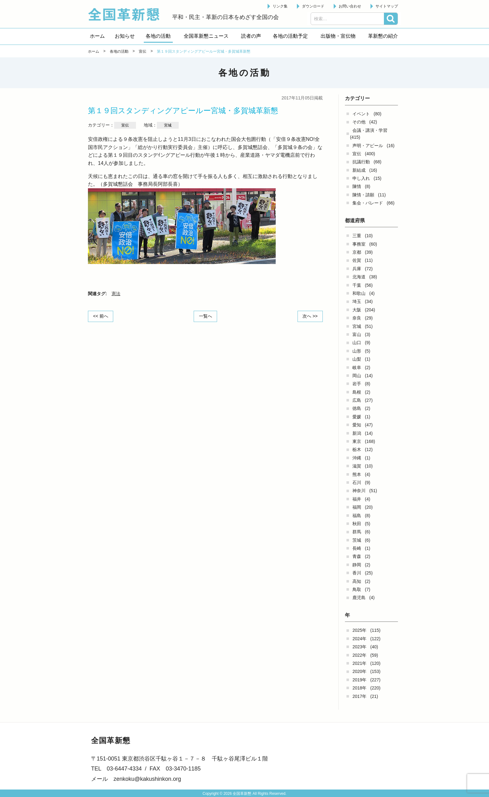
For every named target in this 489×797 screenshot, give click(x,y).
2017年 (359, 696)
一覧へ (205, 316)
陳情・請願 (363, 194)
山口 (356, 342)
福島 (356, 515)
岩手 (356, 383)
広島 (356, 400)
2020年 (359, 671)
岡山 (356, 375)
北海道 (359, 276)
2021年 (359, 663)
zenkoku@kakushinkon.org (147, 779)
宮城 (356, 326)
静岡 (356, 564)
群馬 (356, 531)
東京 (356, 441)
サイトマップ (386, 6)
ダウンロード (313, 6)
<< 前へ (100, 316)
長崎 (356, 548)
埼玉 (356, 301)
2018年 (359, 687)
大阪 (356, 309)
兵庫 (356, 268)
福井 (356, 499)
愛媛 (356, 416)
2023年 (359, 646)
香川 (356, 572)
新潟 (356, 433)
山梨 (356, 359)
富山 (356, 334)
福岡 (356, 507)
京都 (356, 252)
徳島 (356, 408)
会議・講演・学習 (369, 130)
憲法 (116, 293)
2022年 (359, 655)
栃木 (356, 449)
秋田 (356, 523)
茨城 (356, 540)
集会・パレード (367, 202)
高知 (356, 581)
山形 (356, 350)
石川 (356, 482)
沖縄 (356, 457)
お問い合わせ (350, 6)
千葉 (356, 285)
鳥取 (356, 589)
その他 (359, 121)
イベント (361, 113)
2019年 (359, 679)
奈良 (356, 317)
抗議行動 (361, 161)
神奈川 (359, 490)
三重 (356, 235)
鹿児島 (359, 597)
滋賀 (356, 465)
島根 (356, 392)
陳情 (356, 186)
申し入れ (361, 178)
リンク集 (280, 6)
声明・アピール (367, 145)
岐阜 (356, 367)
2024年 (359, 638)
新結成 (359, 170)
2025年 (359, 630)
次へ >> (310, 316)
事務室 (359, 244)
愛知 (356, 424)
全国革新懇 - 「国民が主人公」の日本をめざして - (127, 14)
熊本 (356, 474)
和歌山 (359, 293)
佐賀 (356, 260)
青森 (356, 556)
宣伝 (356, 153)
